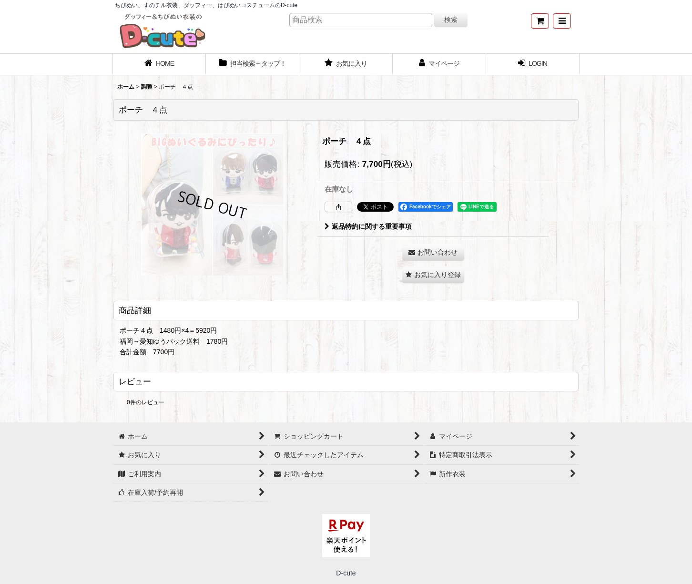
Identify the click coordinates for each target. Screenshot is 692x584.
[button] (562, 21)
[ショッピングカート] (540, 21)
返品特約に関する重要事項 (368, 226)
